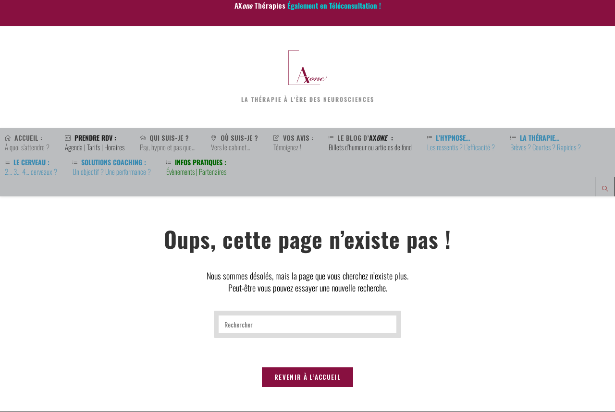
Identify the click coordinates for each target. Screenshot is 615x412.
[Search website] (605, 189)
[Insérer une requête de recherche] (307, 324)
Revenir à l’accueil (307, 377)
